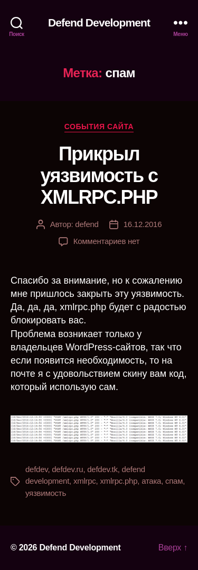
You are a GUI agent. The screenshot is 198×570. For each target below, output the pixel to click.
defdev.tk (102, 469)
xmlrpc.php (118, 480)
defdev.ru (67, 469)
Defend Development (99, 22)
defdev (36, 469)
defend (86, 224)
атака (151, 480)
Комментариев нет (106, 241)
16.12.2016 (143, 224)
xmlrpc (84, 480)
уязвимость (45, 492)
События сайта (99, 126)
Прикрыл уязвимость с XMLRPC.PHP (98, 175)
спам (174, 480)
